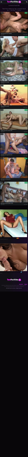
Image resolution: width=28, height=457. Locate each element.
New (8, 10)
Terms (25, 284)
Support (21, 284)
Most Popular (13, 10)
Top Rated (19, 10)
